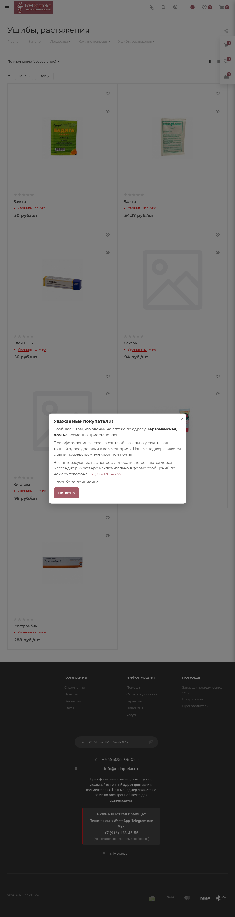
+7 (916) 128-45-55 (105, 473)
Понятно (66, 492)
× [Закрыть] (182, 419)
